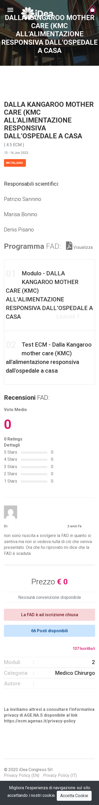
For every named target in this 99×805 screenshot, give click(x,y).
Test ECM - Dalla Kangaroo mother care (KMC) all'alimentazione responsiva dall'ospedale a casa (49, 357)
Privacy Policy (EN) (21, 775)
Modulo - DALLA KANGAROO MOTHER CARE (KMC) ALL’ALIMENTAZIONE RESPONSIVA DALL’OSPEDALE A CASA (49, 294)
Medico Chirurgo (75, 673)
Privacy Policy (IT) (60, 775)
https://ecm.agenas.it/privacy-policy (40, 720)
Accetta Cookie (74, 795)
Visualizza (79, 247)
